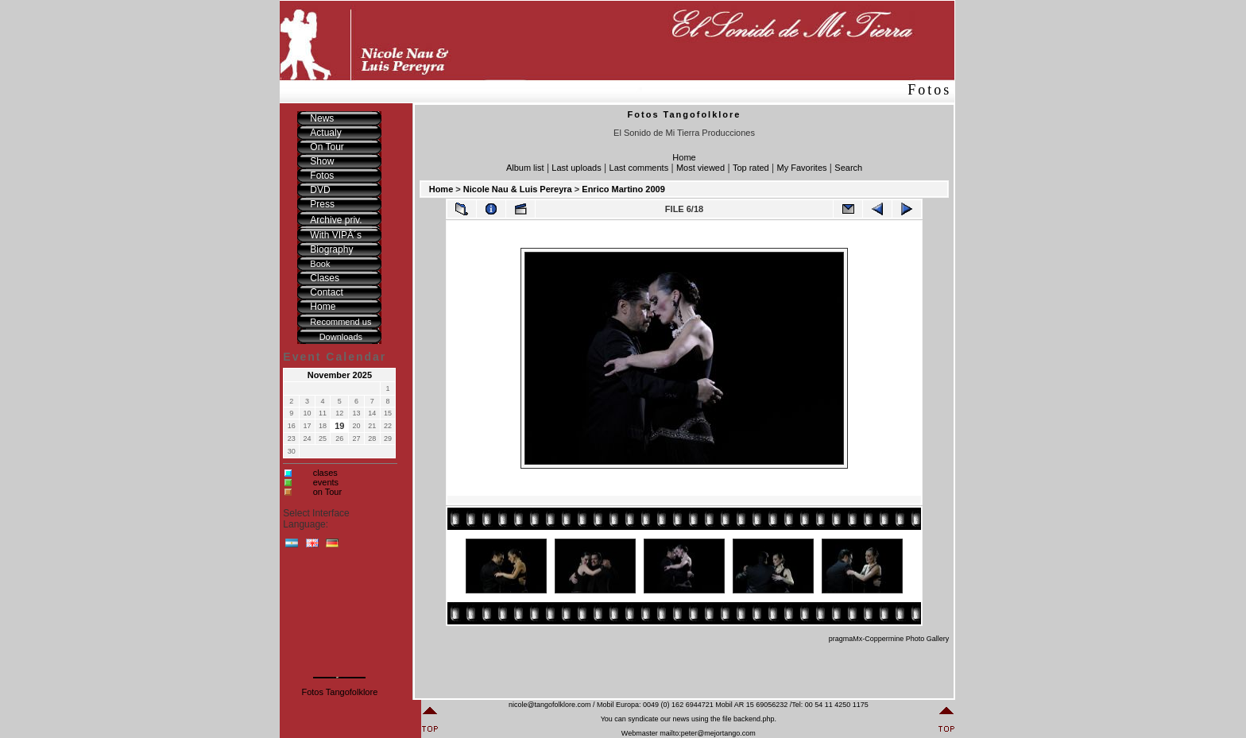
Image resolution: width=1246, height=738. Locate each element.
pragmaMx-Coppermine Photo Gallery (889, 639)
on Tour (327, 492)
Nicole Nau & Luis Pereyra (517, 189)
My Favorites (802, 167)
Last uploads (576, 167)
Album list (525, 167)
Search (848, 167)
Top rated (751, 167)
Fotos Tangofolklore (339, 692)
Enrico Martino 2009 (623, 189)
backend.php (754, 719)
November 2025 (340, 375)
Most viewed (700, 167)
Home (683, 157)
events (326, 482)
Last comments (639, 167)
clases (325, 472)
